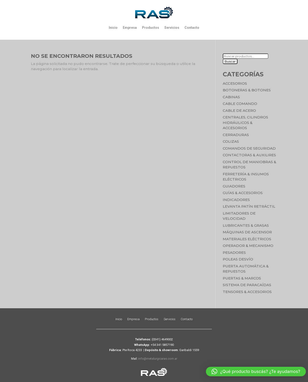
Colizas (231, 141)
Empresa (130, 27)
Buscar (230, 61)
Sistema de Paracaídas (247, 285)
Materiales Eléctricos (247, 239)
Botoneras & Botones (247, 90)
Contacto (192, 27)
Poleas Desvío (238, 259)
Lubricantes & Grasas (246, 225)
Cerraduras (236, 134)
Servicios (171, 27)
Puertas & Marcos (242, 278)
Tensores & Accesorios (247, 291)
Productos (150, 27)
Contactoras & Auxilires (249, 155)
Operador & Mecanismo (248, 245)
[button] (256, 371)
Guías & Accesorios (243, 193)
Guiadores (234, 186)
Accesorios (235, 83)
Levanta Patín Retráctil (249, 206)
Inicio (113, 27)
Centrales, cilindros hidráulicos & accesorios (245, 122)
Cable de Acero (239, 110)
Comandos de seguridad (249, 148)
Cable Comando (240, 103)
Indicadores (236, 199)
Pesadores (234, 252)
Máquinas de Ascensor (247, 232)
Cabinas (231, 97)
